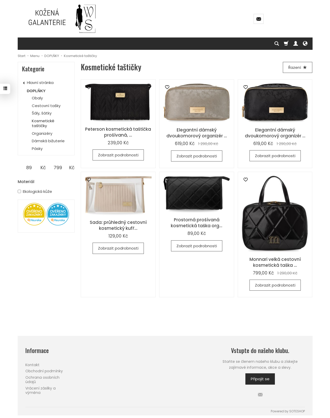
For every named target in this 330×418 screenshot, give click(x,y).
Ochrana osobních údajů (42, 379)
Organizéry (42, 133)
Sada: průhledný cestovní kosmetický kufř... (118, 225)
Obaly (37, 98)
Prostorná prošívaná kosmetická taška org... (196, 223)
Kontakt (32, 364)
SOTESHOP (297, 411)
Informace (37, 350)
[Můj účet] (296, 43)
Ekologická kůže (35, 191)
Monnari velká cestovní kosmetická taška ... (275, 262)
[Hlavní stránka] (62, 18)
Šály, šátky (42, 113)
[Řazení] (297, 67)
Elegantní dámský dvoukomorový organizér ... (196, 133)
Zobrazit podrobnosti (118, 155)
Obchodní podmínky (44, 371)
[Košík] (286, 43)
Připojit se (260, 379)
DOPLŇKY (36, 91)
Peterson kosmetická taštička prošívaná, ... (118, 132)
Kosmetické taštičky (43, 123)
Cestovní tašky (46, 105)
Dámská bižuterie (48, 141)
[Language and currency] (305, 43)
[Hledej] (277, 43)
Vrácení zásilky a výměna (40, 390)
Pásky (37, 148)
